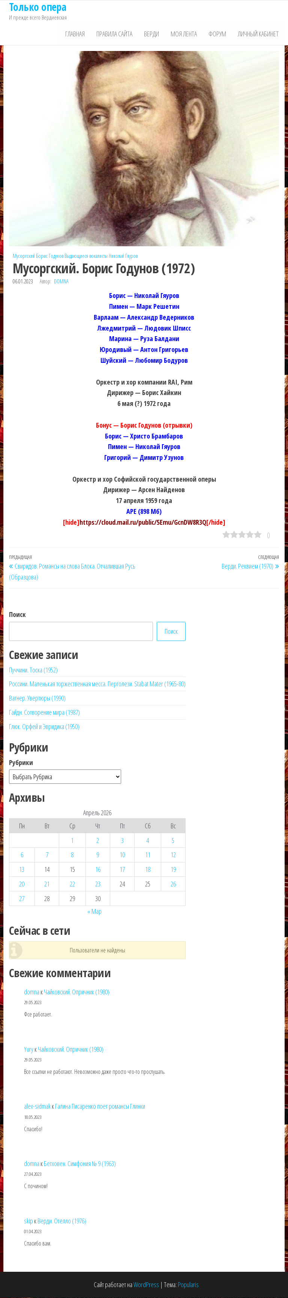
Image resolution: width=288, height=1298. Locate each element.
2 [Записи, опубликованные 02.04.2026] (97, 840)
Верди (153, 34)
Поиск (17, 614)
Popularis (188, 1285)
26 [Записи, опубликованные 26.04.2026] (173, 884)
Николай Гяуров (123, 256)
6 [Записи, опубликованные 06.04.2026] (22, 854)
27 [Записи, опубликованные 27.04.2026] (21, 898)
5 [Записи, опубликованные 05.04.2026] (173, 840)
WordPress (146, 1285)
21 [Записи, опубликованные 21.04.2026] (47, 884)
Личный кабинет (258, 34)
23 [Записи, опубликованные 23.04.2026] (97, 884)
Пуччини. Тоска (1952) (33, 670)
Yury (28, 1049)
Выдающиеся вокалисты (86, 256)
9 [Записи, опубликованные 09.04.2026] (97, 854)
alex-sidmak (37, 1106)
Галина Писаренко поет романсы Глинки (100, 1106)
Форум (218, 34)
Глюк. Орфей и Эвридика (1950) (44, 726)
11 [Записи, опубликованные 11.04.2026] (147, 854)
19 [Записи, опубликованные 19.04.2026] (173, 869)
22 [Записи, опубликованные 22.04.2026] (72, 884)
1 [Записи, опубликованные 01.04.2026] (72, 840)
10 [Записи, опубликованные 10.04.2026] (122, 854)
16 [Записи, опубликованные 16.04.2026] (97, 869)
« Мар (94, 911)
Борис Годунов (49, 256)
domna (61, 282)
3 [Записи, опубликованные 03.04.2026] (122, 840)
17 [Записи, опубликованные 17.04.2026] (122, 869)
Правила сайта (116, 34)
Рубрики (21, 762)
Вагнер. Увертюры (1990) (37, 698)
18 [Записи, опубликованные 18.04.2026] (147, 869)
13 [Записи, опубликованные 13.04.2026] (21, 869)
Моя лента (185, 34)
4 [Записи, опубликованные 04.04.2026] (147, 840)
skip (28, 1221)
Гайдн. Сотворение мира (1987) (44, 712)
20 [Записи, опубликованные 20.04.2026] (21, 884)
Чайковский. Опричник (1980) (77, 992)
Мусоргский (24, 256)
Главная (77, 34)
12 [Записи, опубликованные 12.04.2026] (173, 854)
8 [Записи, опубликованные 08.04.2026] (72, 854)
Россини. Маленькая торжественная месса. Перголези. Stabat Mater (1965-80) (97, 684)
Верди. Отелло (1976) (62, 1221)
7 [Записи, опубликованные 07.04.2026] (47, 854)
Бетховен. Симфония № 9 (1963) (80, 1163)
